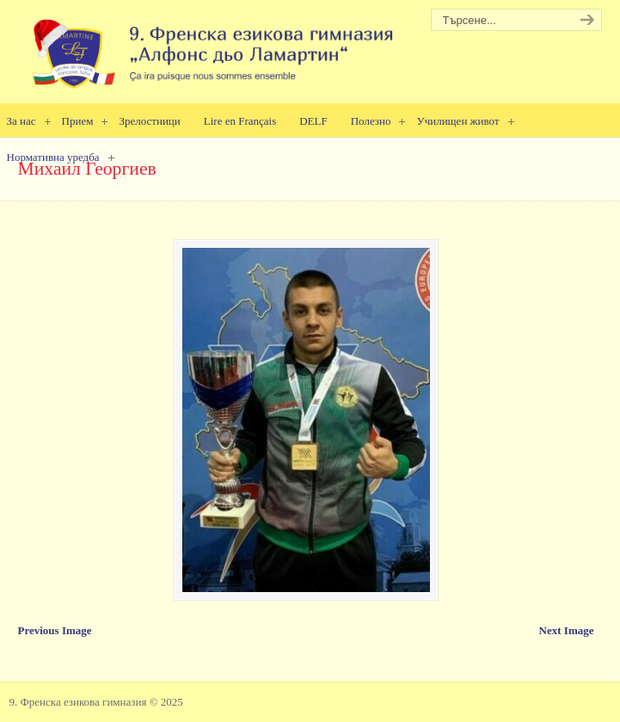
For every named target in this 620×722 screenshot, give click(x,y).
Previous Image (55, 630)
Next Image (566, 630)
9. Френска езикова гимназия (207, 47)
